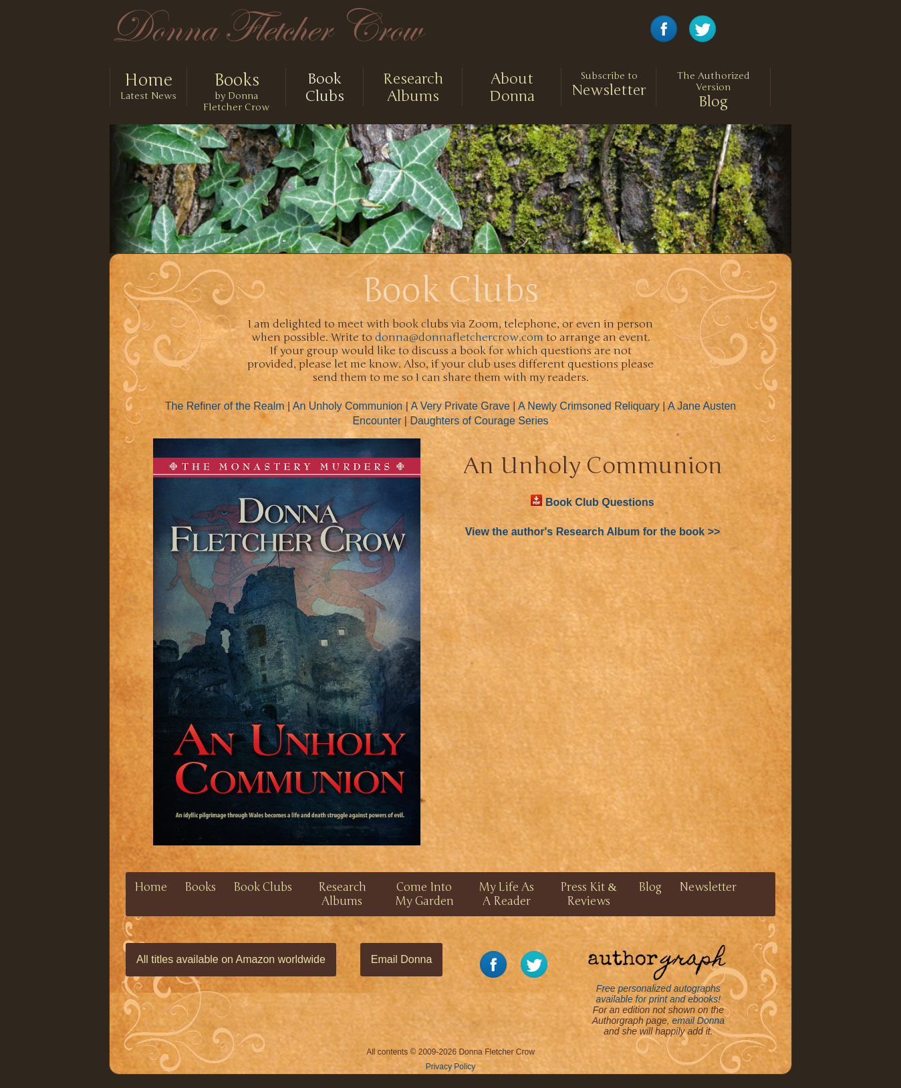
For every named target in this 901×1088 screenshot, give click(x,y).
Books (200, 887)
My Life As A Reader (506, 894)
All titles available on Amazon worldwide (231, 959)
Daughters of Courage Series (479, 420)
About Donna (512, 87)
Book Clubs (324, 87)
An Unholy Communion (348, 406)
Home (150, 887)
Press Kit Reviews (588, 894)
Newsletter (608, 84)
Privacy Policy (451, 1066)
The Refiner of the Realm (225, 406)
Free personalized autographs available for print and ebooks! (657, 973)
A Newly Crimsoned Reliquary (589, 406)
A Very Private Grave (460, 406)
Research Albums (413, 87)
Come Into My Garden (424, 894)
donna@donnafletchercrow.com (459, 337)
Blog (713, 90)
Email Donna (401, 959)
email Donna (698, 1020)
